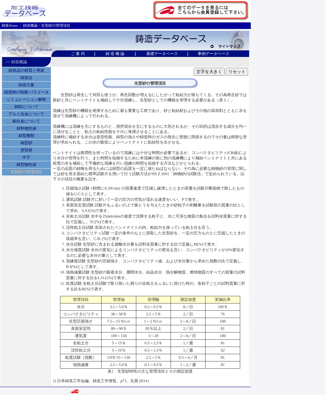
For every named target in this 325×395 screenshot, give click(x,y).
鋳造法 (26, 77)
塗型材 (26, 150)
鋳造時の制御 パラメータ (26, 92)
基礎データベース (162, 53)
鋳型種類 (26, 135)
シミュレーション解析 (26, 99)
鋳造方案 (26, 85)
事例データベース (213, 53)
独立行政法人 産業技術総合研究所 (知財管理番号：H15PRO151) (125, 391)
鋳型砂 (26, 143)
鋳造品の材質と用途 (26, 70)
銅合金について (26, 121)
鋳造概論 (30, 25)
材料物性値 (26, 128)
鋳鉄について (26, 106)
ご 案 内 (80, 53)
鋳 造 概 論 (115, 53)
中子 (26, 157)
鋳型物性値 (26, 164)
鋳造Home (9, 25)
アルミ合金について (26, 114)
